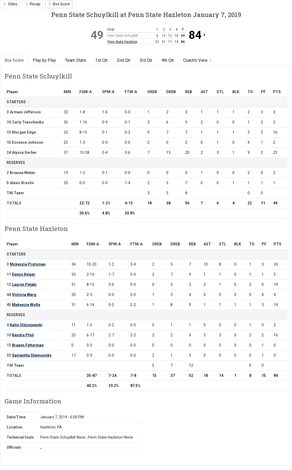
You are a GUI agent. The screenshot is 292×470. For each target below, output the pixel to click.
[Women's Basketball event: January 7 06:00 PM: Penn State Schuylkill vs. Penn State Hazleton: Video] (10, 4)
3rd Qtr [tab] (146, 60)
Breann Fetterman (28, 345)
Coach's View (198, 60)
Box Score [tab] (14, 60)
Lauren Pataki (24, 284)
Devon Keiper (23, 274)
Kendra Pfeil (23, 335)
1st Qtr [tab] (101, 60)
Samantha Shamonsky (31, 355)
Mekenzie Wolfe (26, 305)
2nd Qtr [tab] (124, 60)
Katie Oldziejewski (26, 325)
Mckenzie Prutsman (28, 264)
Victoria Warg (24, 294)
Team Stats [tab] (75, 60)
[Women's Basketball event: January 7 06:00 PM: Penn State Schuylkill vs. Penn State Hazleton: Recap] (32, 4)
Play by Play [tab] (44, 60)
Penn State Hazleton (122, 42)
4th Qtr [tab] (167, 60)
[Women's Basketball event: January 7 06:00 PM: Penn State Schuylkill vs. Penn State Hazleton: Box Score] (58, 4)
